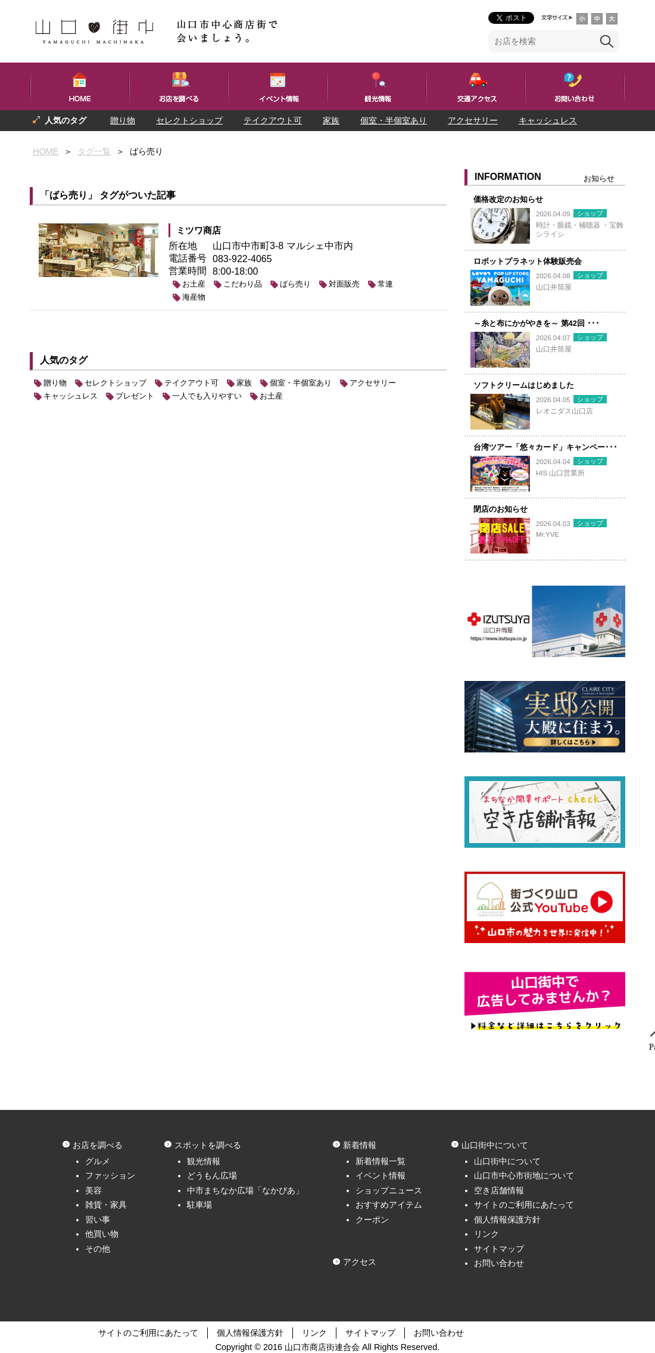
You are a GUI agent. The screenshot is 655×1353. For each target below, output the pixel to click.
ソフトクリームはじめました (523, 385)
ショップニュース (388, 1190)
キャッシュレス (548, 120)
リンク (486, 1234)
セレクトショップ (189, 120)
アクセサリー (473, 120)
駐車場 (199, 1204)
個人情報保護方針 (507, 1219)
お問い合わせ (499, 1263)
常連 (385, 283)
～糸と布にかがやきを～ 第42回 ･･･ (536, 323)
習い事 (97, 1219)
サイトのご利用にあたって (524, 1204)
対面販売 (344, 283)
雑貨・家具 (106, 1204)
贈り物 (122, 120)
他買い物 (101, 1234)
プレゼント (53, 141)
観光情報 (203, 1161)
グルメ (97, 1161)
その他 (97, 1249)
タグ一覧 (94, 151)
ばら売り (295, 283)
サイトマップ (499, 1249)
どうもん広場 (212, 1175)
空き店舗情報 (499, 1190)
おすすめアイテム (388, 1204)
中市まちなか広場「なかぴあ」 (245, 1190)
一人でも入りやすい (132, 141)
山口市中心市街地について (524, 1175)
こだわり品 (242, 283)
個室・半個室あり (393, 120)
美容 (93, 1190)
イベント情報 (380, 1175)
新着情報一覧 (380, 1161)
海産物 (193, 297)
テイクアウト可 (273, 120)
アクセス (359, 1262)
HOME (45, 151)
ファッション (110, 1175)
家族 (331, 120)
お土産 (193, 283)
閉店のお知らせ (500, 509)
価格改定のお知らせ (508, 199)
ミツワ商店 (198, 230)
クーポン (372, 1219)
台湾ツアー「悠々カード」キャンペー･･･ (545, 447)
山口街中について (507, 1161)
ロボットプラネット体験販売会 (527, 261)
